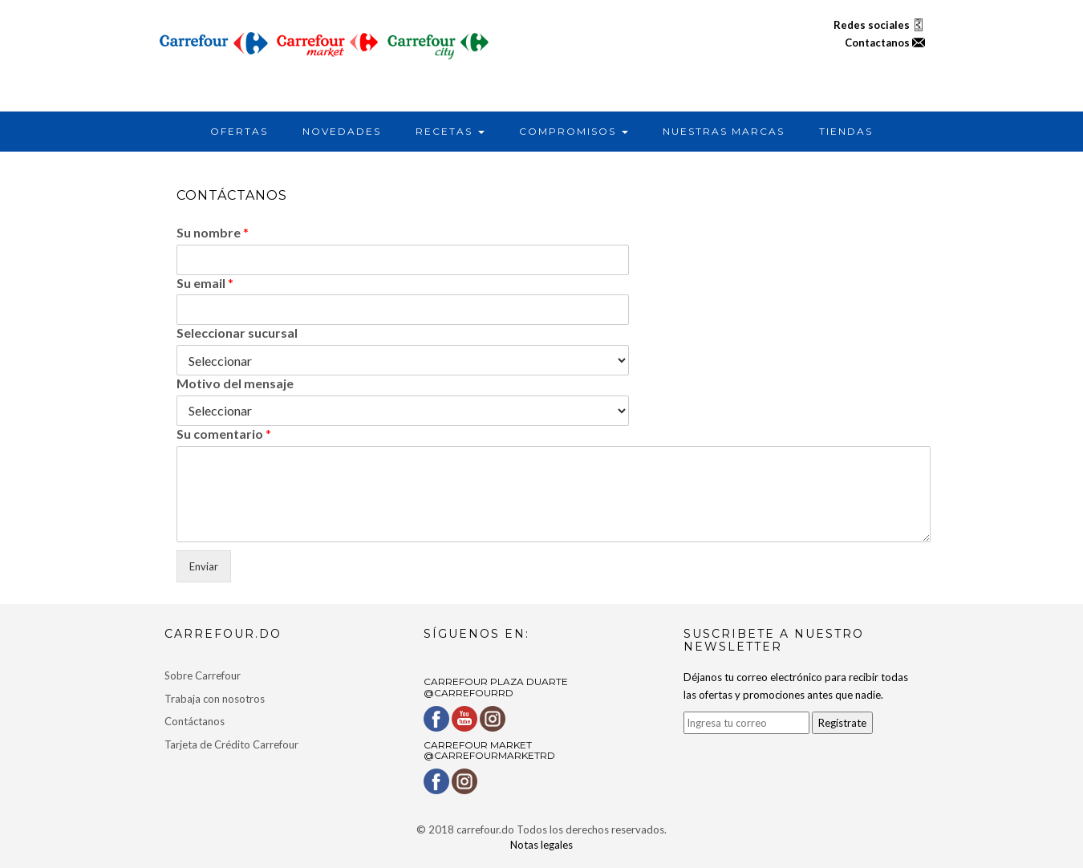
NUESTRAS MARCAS (724, 131)
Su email (204, 282)
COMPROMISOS (573, 131)
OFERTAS (239, 131)
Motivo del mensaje (235, 383)
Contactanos (885, 42)
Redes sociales (879, 24)
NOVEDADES (341, 131)
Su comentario (223, 433)
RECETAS (450, 131)
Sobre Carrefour (202, 675)
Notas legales (541, 844)
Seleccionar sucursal (237, 332)
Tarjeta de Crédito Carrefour (231, 744)
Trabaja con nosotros (214, 698)
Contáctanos (194, 721)
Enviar (203, 566)
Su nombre (212, 232)
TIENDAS (846, 131)
